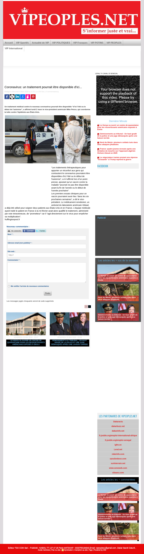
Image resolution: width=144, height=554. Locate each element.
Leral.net (118, 449)
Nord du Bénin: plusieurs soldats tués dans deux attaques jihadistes (117, 144)
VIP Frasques (80, 43)
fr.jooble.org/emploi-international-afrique (118, 435)
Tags (90, 550)
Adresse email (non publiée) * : (19, 243)
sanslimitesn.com (118, 459)
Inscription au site (80, 550)
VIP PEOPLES (114, 43)
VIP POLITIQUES (61, 43)
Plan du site (55, 550)
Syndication (68, 550)
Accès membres (44, 550)
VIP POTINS (97, 43)
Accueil (9, 43)
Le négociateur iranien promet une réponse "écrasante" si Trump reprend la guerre (117, 159)
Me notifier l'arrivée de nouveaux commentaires (30, 286)
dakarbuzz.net (118, 426)
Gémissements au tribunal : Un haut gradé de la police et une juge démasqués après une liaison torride (69, 342)
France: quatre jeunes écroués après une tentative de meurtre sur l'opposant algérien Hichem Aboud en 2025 (116, 152)
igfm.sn (118, 445)
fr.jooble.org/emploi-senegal (118, 440)
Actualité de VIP (40, 43)
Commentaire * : (13, 260)
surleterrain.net (118, 463)
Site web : (11, 251)
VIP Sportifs (22, 43)
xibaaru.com (118, 472)
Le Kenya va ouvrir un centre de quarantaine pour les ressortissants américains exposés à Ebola (26, 342)
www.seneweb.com (118, 468)
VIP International (13, 48)
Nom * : (10, 234)
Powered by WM (100, 550)
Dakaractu (118, 421)
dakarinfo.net (118, 431)
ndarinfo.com (118, 454)
